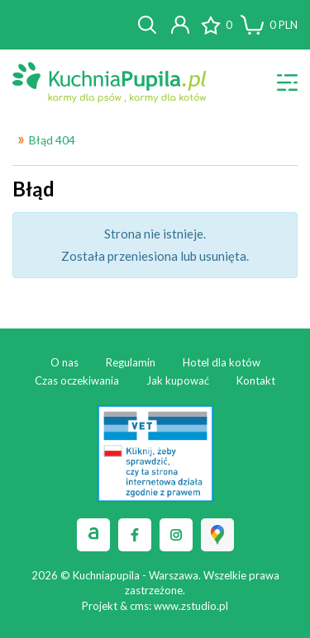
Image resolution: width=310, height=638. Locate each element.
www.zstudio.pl (191, 605)
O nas (64, 362)
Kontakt (255, 380)
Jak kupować (177, 380)
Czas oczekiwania (77, 380)
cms (139, 605)
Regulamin (130, 362)
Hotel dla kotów (221, 362)
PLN (283, 24)
